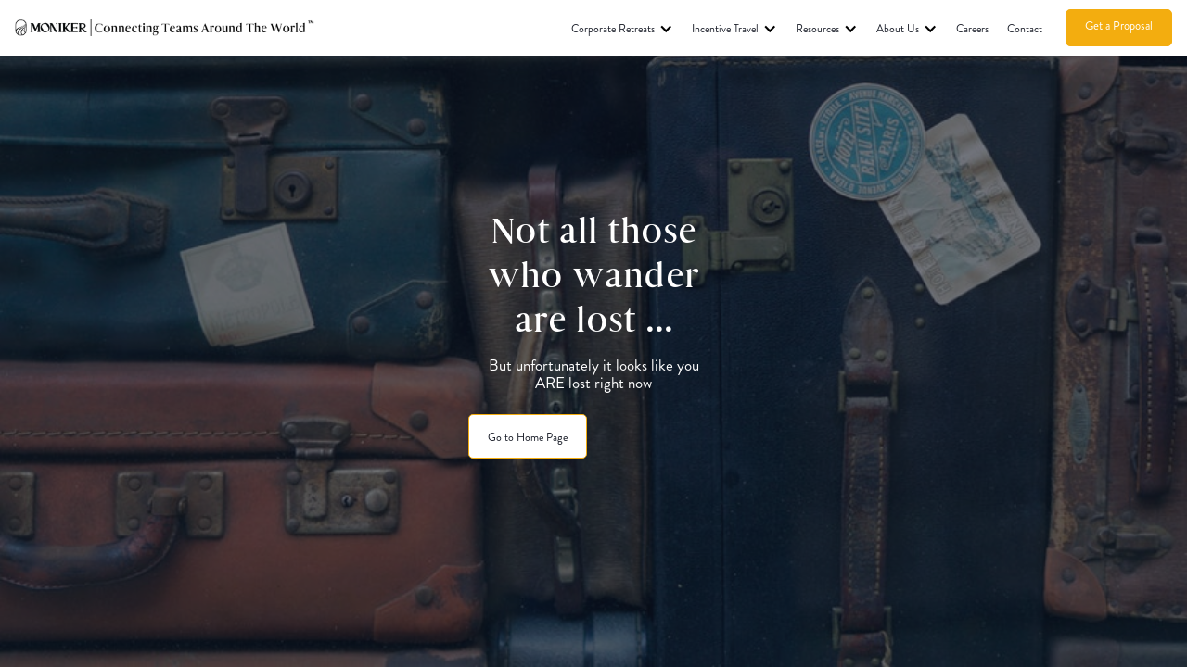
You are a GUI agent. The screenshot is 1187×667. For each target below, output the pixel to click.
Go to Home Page (528, 437)
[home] (165, 27)
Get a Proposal (1119, 26)
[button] (622, 28)
